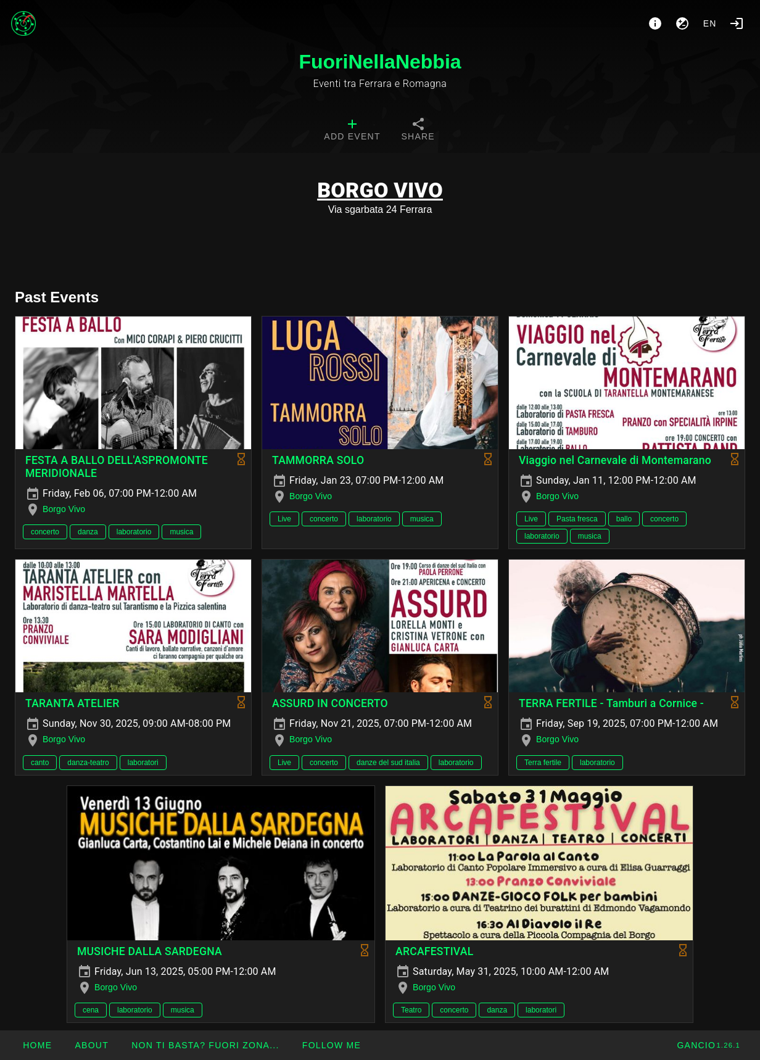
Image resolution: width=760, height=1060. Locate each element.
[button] (205, 1045)
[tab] (352, 131)
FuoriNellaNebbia (380, 62)
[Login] (736, 23)
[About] (655, 23)
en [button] (710, 23)
